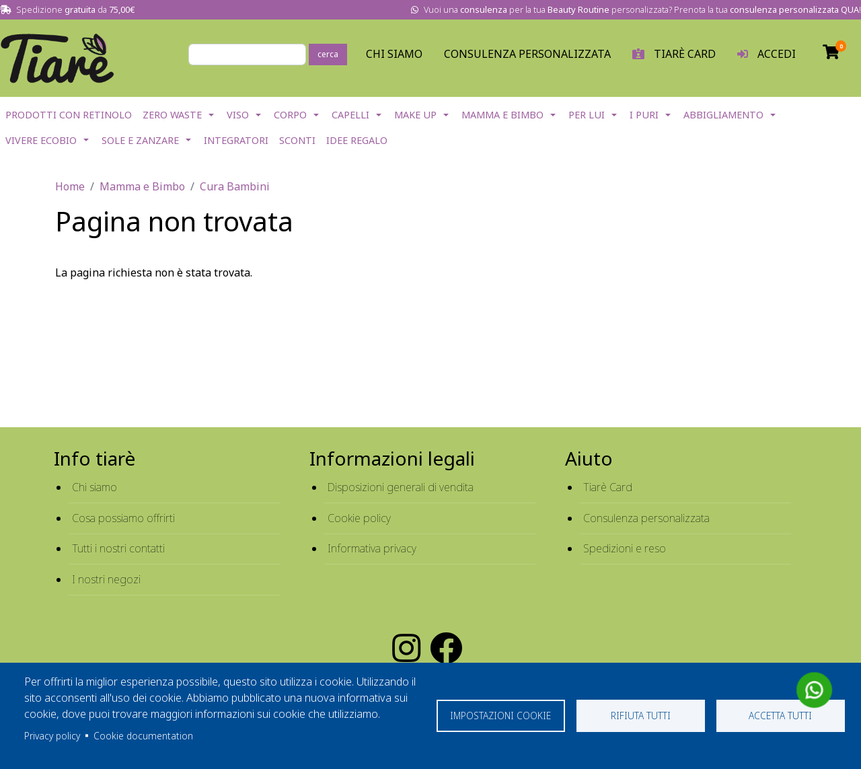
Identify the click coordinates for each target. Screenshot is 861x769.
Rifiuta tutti (641, 715)
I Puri (644, 114)
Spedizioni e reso (624, 548)
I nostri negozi (106, 579)
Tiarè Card (607, 487)
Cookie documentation (143, 735)
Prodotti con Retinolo (68, 114)
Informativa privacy (372, 548)
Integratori (236, 140)
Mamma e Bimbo (502, 114)
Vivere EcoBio (41, 140)
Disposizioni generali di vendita (401, 487)
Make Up (415, 114)
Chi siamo (94, 487)
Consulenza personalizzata (527, 53)
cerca (327, 54)
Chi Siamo (394, 53)
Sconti (297, 140)
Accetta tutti (780, 715)
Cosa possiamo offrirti (123, 518)
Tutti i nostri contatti (118, 548)
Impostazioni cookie (500, 715)
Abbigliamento (723, 114)
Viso (238, 114)
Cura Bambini (235, 186)
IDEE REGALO (356, 140)
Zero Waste (172, 114)
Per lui (586, 114)
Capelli (350, 114)
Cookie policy (359, 518)
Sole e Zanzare (140, 140)
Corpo (290, 114)
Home (70, 186)
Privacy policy (52, 735)
